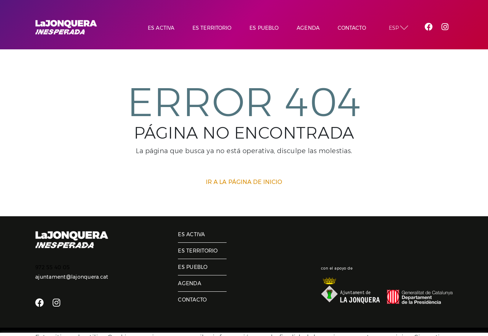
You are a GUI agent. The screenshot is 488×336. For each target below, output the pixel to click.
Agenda (189, 283)
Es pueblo (192, 267)
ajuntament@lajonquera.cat (71, 277)
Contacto (192, 299)
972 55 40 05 (52, 267)
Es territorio (197, 250)
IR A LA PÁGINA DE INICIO (244, 182)
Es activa (191, 234)
